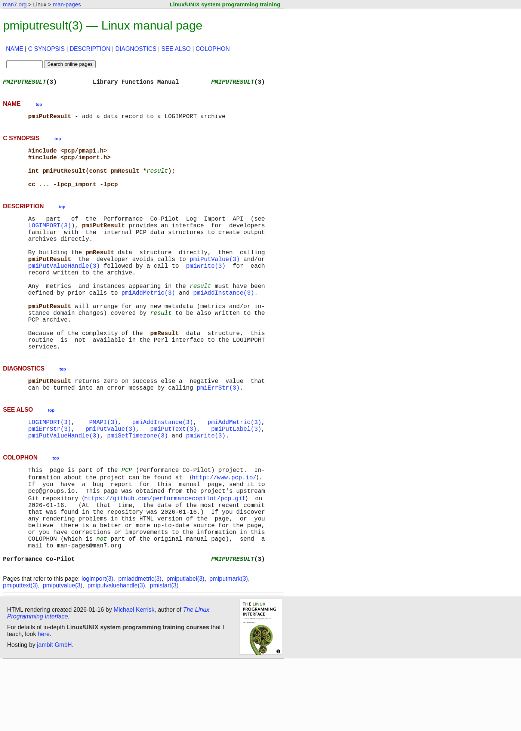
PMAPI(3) (103, 468)
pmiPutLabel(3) (236, 476)
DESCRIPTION (90, 49)
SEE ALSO (176, 49)
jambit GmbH (54, 713)
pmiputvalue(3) (63, 654)
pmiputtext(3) (20, 654)
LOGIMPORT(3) (49, 240)
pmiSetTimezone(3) (137, 484)
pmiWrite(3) (206, 289)
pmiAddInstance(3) (223, 322)
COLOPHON (212, 49)
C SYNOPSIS (46, 49)
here (44, 703)
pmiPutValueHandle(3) (64, 289)
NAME (14, 49)
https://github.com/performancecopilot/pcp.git (166, 553)
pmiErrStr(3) (218, 432)
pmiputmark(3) (228, 647)
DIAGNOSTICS (136, 49)
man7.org (15, 4)
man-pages (67, 4)
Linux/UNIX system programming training (225, 4)
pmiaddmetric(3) (140, 647)
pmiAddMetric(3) (148, 322)
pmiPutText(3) (173, 476)
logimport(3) (97, 647)
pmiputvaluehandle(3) (116, 654)
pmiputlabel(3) (185, 647)
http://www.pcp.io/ (225, 529)
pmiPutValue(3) (214, 281)
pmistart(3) (164, 654)
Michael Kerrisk (134, 678)
